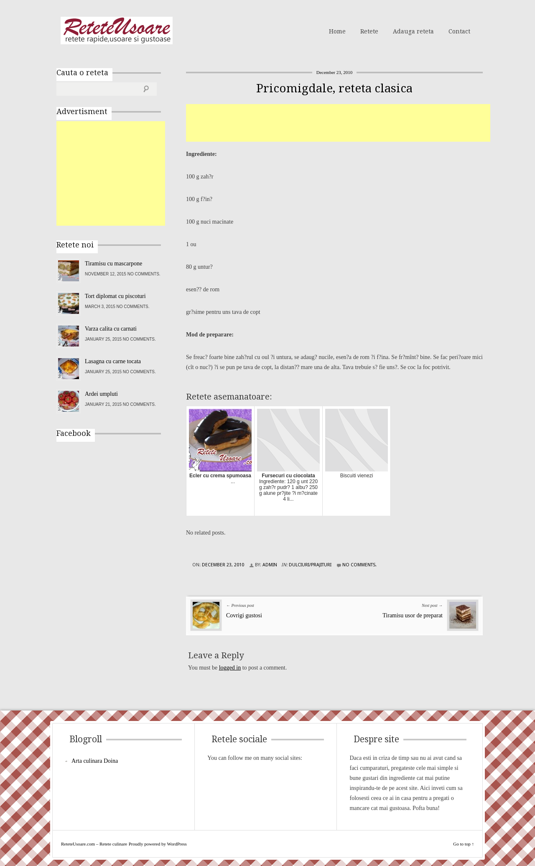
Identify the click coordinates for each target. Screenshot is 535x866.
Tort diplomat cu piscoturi (115, 296)
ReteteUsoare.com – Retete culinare (117, 30)
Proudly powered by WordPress (158, 843)
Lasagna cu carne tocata (113, 361)
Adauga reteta (413, 31)
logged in (230, 668)
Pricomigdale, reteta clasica (334, 88)
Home (337, 31)
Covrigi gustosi (244, 615)
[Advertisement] (338, 123)
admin (269, 565)
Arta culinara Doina (94, 761)
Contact (459, 31)
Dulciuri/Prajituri (310, 565)
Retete (369, 31)
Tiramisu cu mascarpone (113, 263)
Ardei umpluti (101, 394)
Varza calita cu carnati (111, 329)
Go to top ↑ (463, 843)
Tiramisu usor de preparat (412, 615)
